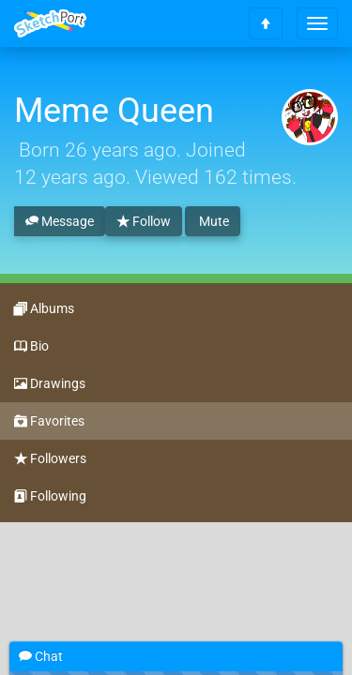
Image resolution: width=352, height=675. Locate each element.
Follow (143, 222)
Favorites (49, 421)
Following (50, 496)
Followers (50, 459)
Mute (212, 221)
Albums (44, 309)
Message (59, 222)
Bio (31, 346)
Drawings (49, 384)
